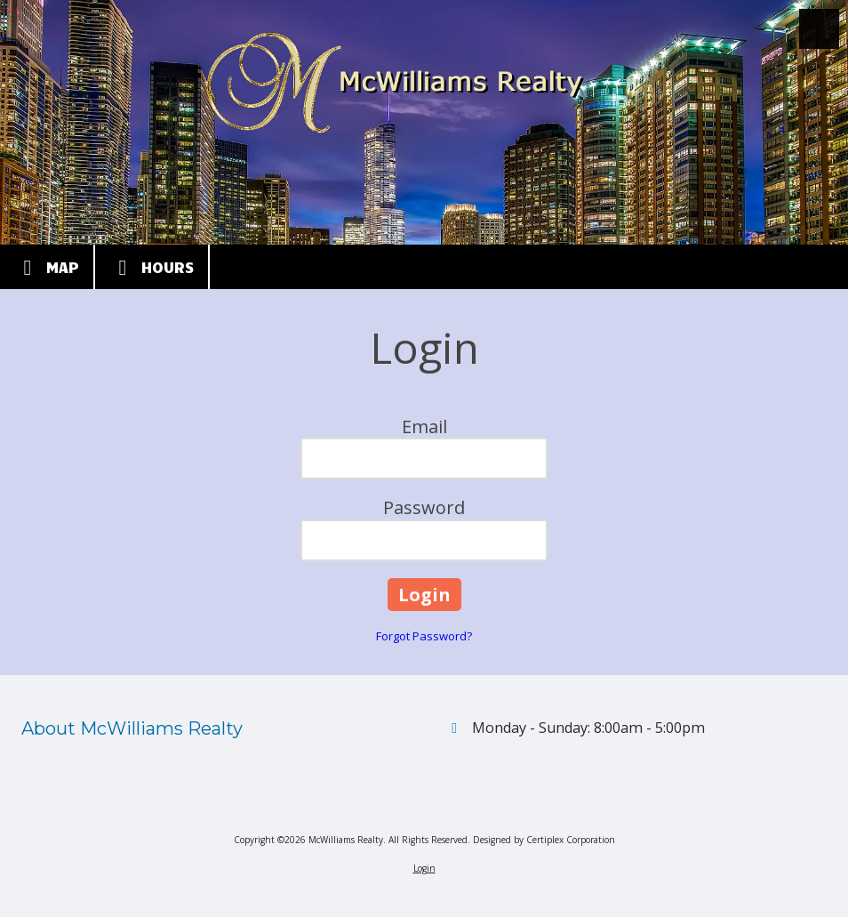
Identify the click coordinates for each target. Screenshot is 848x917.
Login (424, 868)
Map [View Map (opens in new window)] (46, 267)
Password (424, 507)
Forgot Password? (424, 636)
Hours (151, 267)
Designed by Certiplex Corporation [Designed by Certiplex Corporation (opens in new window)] (544, 839)
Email (424, 426)
